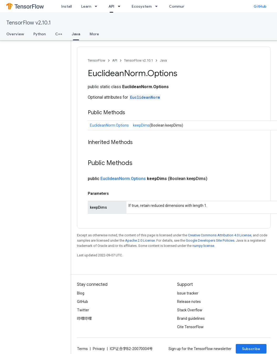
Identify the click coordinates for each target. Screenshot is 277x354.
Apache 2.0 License (140, 240)
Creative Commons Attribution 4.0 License (219, 235)
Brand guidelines (191, 318)
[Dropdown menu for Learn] (97, 6)
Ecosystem (142, 6)
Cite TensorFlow (190, 327)
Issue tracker (187, 293)
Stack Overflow (189, 310)
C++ (58, 34)
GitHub (260, 6)
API (114, 60)
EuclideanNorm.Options (109, 125)
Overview (15, 34)
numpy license (203, 246)
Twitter (83, 310)
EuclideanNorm (145, 97)
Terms (82, 349)
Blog (80, 293)
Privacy (99, 349)
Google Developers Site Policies (210, 240)
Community (179, 6)
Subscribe (251, 348)
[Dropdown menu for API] (120, 6)
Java (163, 60)
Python (39, 34)
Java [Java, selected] (76, 34)
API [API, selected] (111, 6)
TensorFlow (96, 60)
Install (66, 6)
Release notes (189, 302)
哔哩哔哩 (84, 318)
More (94, 34)
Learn (86, 6)
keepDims (141, 125)
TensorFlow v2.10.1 (28, 22)
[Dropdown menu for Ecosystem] (158, 6)
